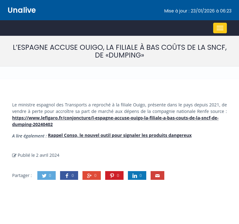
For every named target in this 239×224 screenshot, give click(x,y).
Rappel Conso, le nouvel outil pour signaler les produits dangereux (120, 135)
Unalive (21, 10)
